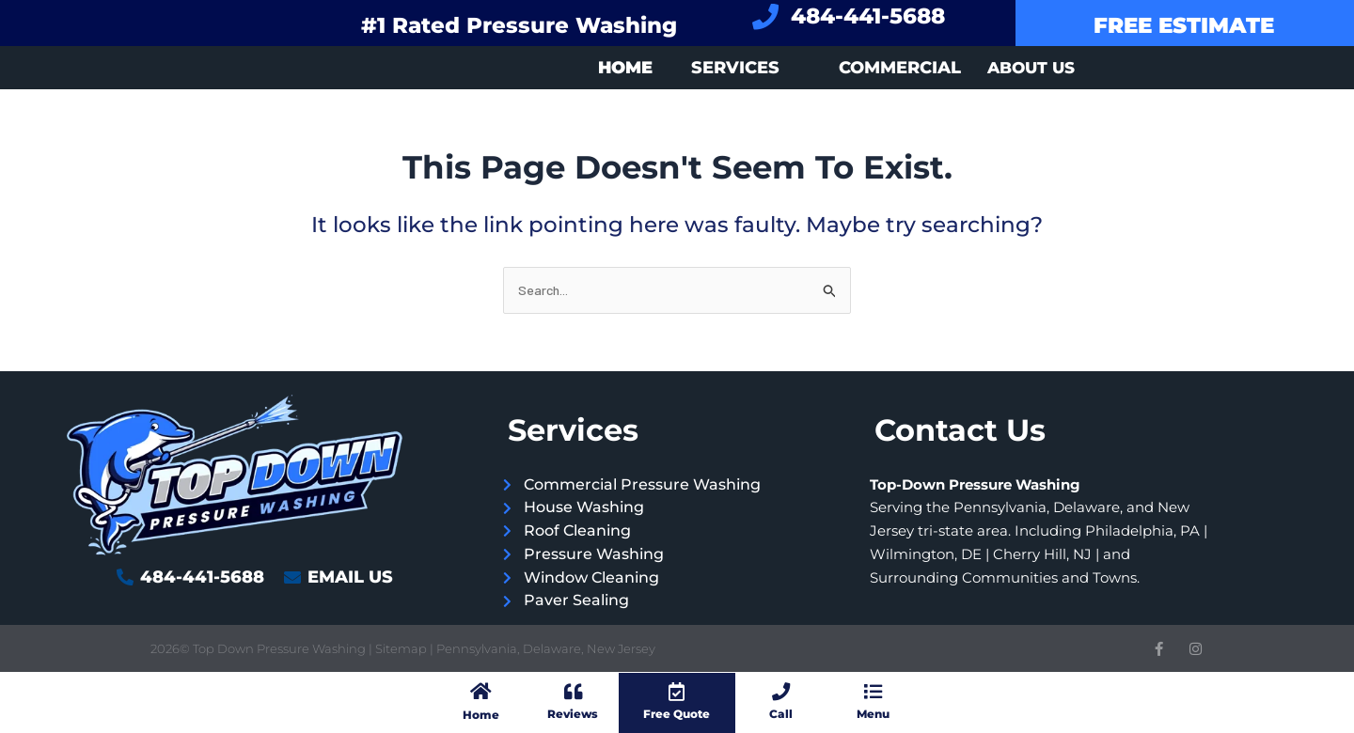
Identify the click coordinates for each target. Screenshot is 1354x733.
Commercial (900, 67)
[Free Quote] (677, 690)
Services (735, 67)
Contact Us (960, 430)
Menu (872, 713)
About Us (1031, 67)
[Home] (480, 690)
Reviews (572, 713)
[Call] (781, 690)
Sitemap (402, 648)
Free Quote (677, 713)
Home (480, 713)
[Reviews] (572, 690)
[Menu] (872, 690)
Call (781, 713)
